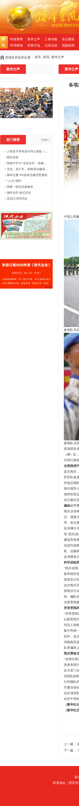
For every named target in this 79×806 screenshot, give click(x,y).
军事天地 (33, 45)
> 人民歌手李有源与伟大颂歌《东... (26, 151)
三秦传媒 (51, 39)
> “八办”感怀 (12, 181)
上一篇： (70, 744)
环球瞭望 (16, 45)
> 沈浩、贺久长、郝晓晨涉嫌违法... (26, 169)
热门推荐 (13, 139)
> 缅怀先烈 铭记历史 (17, 192)
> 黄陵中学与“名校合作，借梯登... (26, 163)
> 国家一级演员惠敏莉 (18, 186)
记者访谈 (51, 45)
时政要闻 (16, 39)
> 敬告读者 (11, 157)
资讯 (4, 42)
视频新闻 (68, 45)
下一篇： (70, 750)
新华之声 (33, 39)
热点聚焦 (68, 39)
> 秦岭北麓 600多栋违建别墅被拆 (25, 175)
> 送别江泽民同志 (15, 198)
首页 (38, 57)
